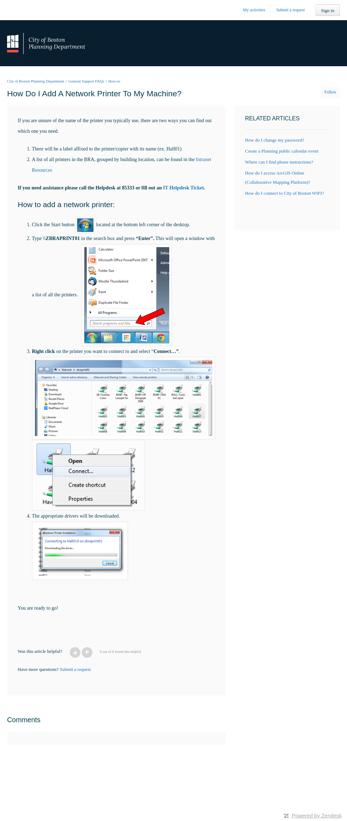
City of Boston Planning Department (35, 81)
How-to (114, 81)
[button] (75, 652)
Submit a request (290, 9)
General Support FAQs (86, 81)
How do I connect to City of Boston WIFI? (284, 193)
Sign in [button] (327, 10)
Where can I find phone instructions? (279, 162)
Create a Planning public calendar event (281, 151)
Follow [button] (330, 92)
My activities (254, 9)
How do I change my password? (274, 140)
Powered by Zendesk (317, 816)
